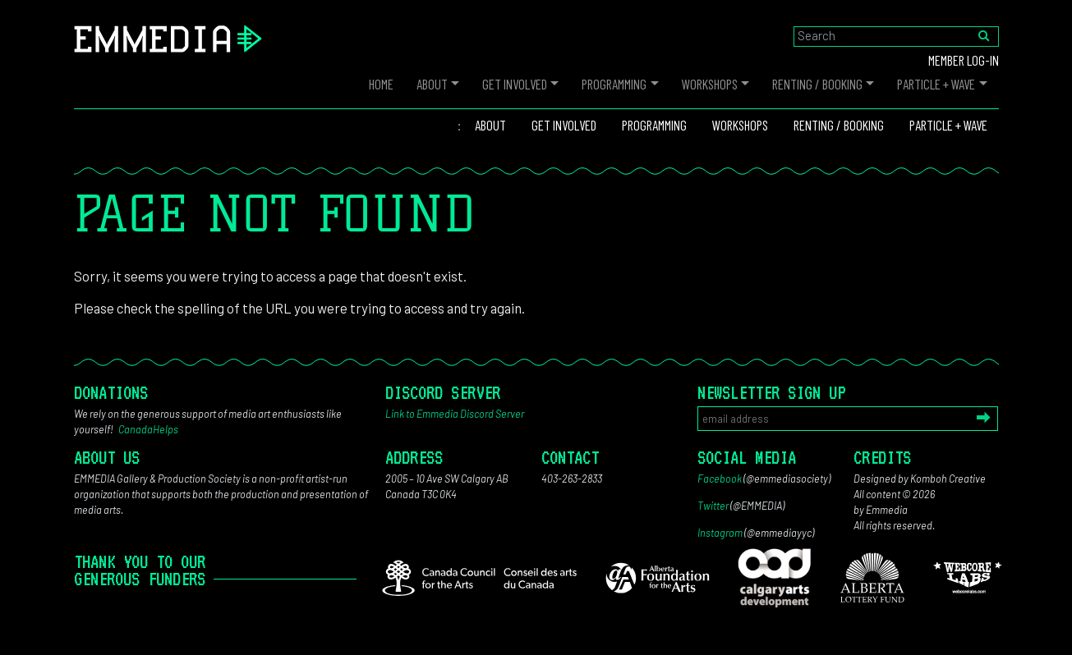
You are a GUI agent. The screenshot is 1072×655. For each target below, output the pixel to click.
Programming (614, 84)
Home (381, 84)
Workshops (710, 84)
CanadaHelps (148, 429)
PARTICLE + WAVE (936, 84)
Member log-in (963, 60)
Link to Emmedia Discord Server (454, 413)
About (432, 84)
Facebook (719, 478)
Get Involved (514, 84)
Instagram (720, 532)
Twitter (713, 505)
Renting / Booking (817, 84)
